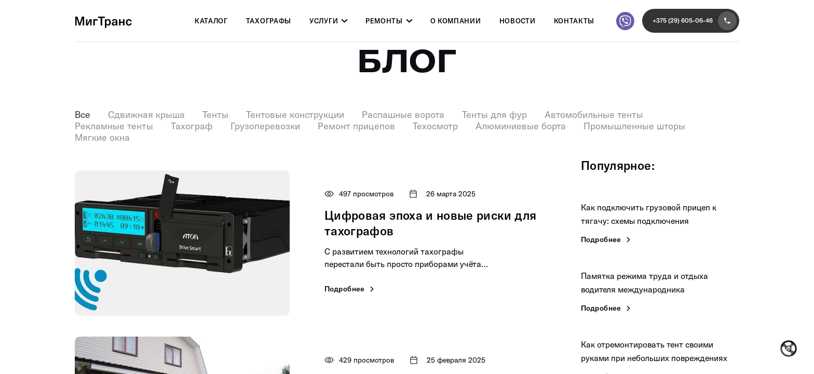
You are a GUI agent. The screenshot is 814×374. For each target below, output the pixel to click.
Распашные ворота (403, 115)
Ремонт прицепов (356, 126)
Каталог (211, 21)
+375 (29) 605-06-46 (695, 20)
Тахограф (192, 126)
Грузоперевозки (265, 126)
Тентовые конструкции (295, 115)
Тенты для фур (494, 115)
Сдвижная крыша (146, 115)
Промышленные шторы (634, 126)
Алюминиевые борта (521, 126)
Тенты (215, 115)
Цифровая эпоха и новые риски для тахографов (430, 223)
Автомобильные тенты (594, 115)
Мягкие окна (102, 137)
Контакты (574, 21)
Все (82, 115)
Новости (517, 21)
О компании (455, 21)
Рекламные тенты (114, 126)
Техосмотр (435, 126)
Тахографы (268, 21)
